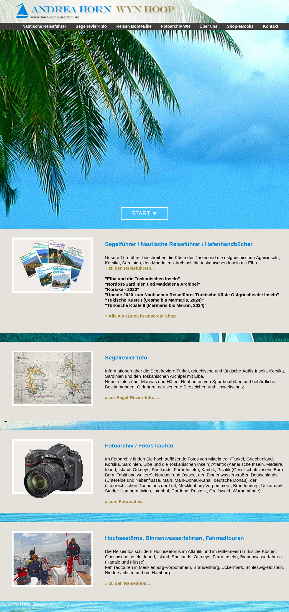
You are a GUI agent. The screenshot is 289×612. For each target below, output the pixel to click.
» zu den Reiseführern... (130, 268)
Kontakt (270, 26)
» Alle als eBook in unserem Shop (140, 315)
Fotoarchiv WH (175, 26)
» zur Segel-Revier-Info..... (132, 397)
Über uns (209, 26)
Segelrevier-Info (91, 26)
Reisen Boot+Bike (133, 26)
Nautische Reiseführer (44, 26)
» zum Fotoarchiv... (125, 501)
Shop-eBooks (240, 26)
